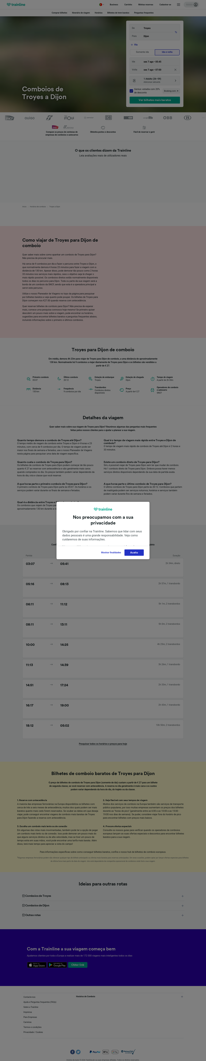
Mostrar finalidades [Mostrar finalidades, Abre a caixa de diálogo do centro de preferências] (111, 552)
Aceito (134, 552)
